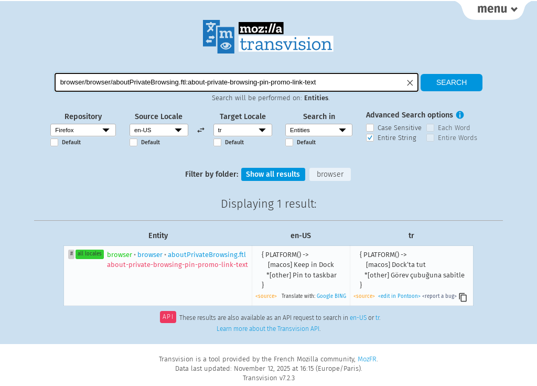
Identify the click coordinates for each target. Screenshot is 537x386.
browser (330, 174)
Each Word (454, 128)
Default (71, 142)
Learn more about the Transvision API (268, 329)
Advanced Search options (409, 115)
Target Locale (243, 116)
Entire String (397, 138)
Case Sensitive (400, 128)
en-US (358, 318)
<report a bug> (439, 296)
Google (325, 296)
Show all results (273, 174)
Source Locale (158, 116)
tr (377, 318)
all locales (90, 254)
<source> (266, 296)
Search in (319, 116)
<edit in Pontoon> (399, 296)
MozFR (367, 359)
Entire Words (457, 138)
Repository (83, 116)
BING (340, 296)
